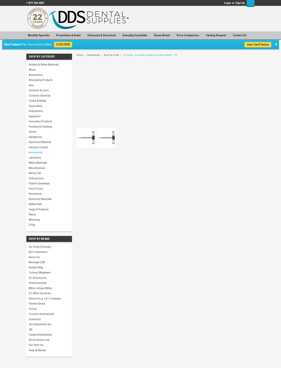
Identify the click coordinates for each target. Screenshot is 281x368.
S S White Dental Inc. (40, 293)
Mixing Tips (35, 173)
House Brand (162, 35)
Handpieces (35, 137)
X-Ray (32, 225)
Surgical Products (39, 209)
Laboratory (35, 157)
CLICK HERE (63, 44)
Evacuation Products (40, 121)
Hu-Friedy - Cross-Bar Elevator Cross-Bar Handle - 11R (150, 55)
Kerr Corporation (38, 252)
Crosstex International (41, 314)
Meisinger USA (37, 262)
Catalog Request (216, 35)
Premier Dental (37, 303)
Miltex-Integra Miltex (40, 288)
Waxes (32, 214)
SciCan (33, 309)
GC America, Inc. (38, 278)
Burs (31, 85)
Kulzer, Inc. (35, 257)
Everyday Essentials (135, 35)
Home (79, 55)
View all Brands (37, 350)
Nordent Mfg (36, 267)
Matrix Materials (38, 162)
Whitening (34, 219)
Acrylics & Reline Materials (44, 64)
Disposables (36, 106)
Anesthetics (36, 75)
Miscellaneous (37, 168)
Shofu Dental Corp (39, 340)
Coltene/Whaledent (40, 272)
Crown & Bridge (37, 100)
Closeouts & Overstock (101, 35)
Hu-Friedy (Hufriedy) (40, 247)
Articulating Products (41, 80)
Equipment (35, 116)
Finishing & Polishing (40, 126)
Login (227, 2)
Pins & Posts (36, 188)
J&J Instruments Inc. (40, 324)
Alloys (32, 69)
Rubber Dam (35, 204)
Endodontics (36, 111)
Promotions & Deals (68, 35)
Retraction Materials (40, 199)
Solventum (35, 319)
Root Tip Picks (111, 55)
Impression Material (40, 142)
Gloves (32, 131)
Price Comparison (188, 35)
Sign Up (240, 2)
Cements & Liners (39, 90)
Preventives (35, 194)
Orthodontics (36, 178)
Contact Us (239, 35)
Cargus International (40, 334)
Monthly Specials (38, 35)
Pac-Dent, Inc (36, 345)
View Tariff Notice (258, 44)
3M (30, 329)
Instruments (35, 152)
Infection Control (38, 147)
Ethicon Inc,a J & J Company (45, 298)
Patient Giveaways (39, 183)
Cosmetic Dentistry (40, 95)
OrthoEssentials (38, 283)
